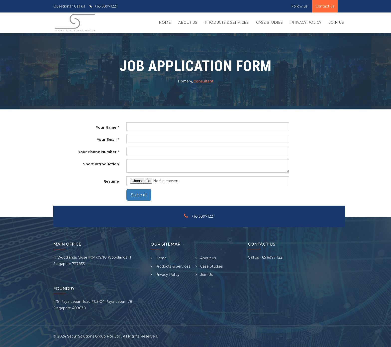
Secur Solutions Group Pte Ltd (94, 336)
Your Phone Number (97, 152)
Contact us (324, 6)
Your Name (106, 127)
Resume (111, 181)
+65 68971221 (106, 6)
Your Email (106, 139)
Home (183, 81)
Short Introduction (101, 164)
